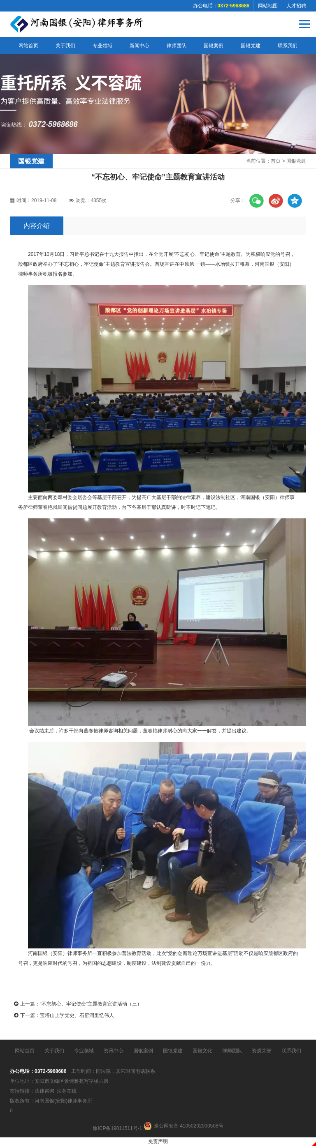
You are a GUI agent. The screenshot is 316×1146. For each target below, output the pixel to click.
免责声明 (158, 1141)
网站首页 (28, 45)
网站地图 (268, 6)
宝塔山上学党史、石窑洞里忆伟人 (77, 1015)
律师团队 (176, 45)
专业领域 (102, 45)
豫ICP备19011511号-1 (117, 1128)
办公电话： (221, 6)
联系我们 (287, 45)
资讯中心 (113, 1051)
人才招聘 (296, 6)
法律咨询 (44, 1091)
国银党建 (250, 45)
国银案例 (213, 45)
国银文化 (202, 1051)
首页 (276, 161)
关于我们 (65, 45)
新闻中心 (139, 45)
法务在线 (67, 1091)
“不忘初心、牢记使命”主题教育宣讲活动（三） (91, 1004)
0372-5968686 (50, 1071)
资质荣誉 (262, 1051)
